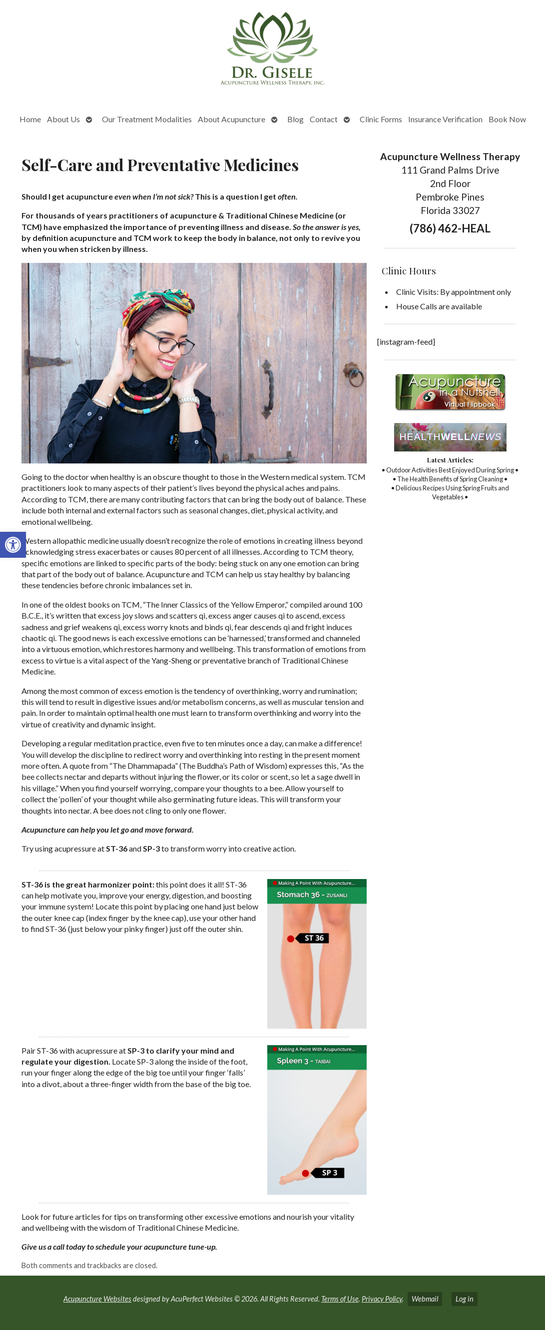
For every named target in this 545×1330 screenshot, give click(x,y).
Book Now (507, 119)
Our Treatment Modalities (147, 119)
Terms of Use (340, 1299)
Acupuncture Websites (97, 1299)
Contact (324, 119)
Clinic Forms (381, 119)
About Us (63, 119)
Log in (465, 1299)
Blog (295, 119)
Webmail (425, 1299)
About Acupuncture (231, 119)
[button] (13, 545)
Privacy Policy (382, 1299)
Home (30, 119)
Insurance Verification (445, 119)
